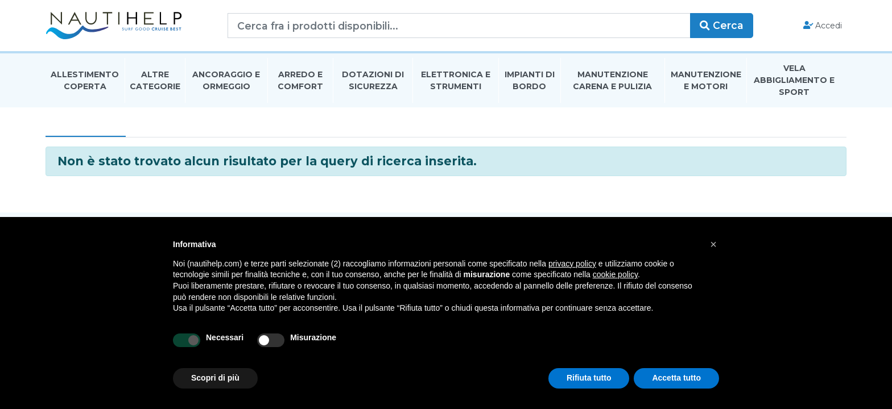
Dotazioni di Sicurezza (373, 81)
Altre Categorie (155, 81)
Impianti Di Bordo (530, 81)
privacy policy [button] (572, 263)
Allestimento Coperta (85, 81)
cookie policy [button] (615, 274)
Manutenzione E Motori (706, 81)
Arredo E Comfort (300, 81)
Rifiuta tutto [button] (589, 377)
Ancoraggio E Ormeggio (226, 81)
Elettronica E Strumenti (455, 81)
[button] (713, 244)
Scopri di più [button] (215, 377)
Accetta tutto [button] (676, 377)
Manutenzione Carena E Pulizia (612, 81)
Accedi (823, 26)
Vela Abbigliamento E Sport (794, 82)
